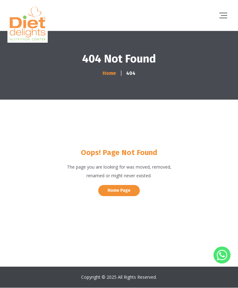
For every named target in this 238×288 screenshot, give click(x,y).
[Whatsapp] (222, 262)
